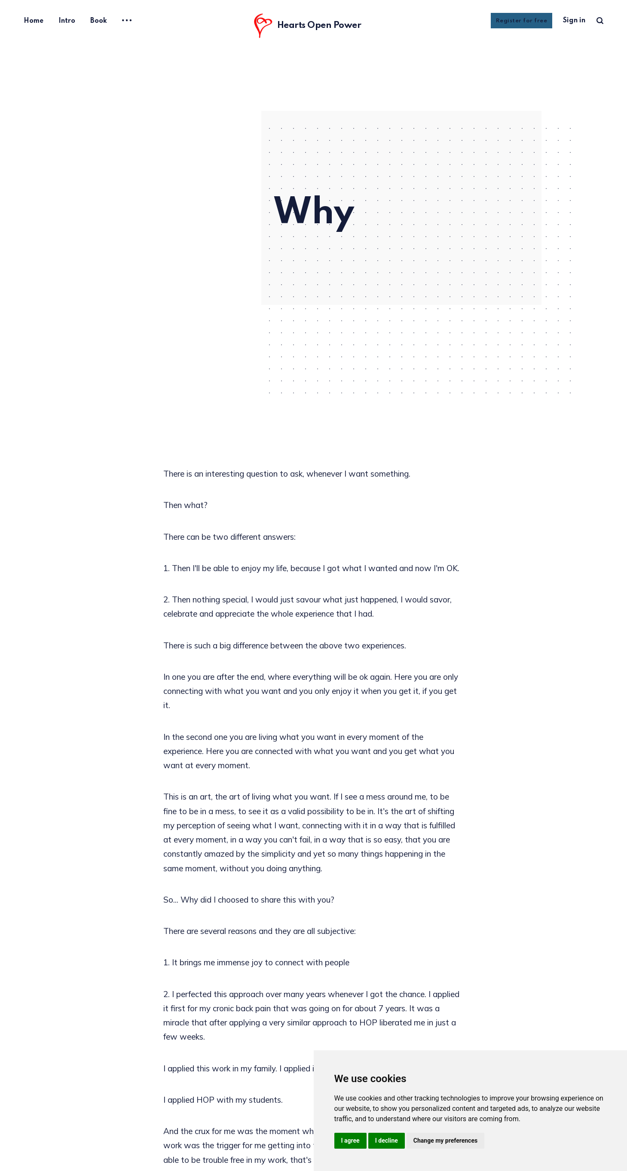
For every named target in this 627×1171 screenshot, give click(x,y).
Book (98, 21)
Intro (66, 21)
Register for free (521, 21)
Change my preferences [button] (445, 1140)
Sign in (574, 20)
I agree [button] (350, 1140)
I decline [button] (386, 1140)
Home (33, 21)
